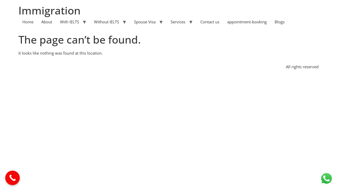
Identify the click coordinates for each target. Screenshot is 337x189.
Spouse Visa (145, 21)
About (46, 21)
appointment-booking (247, 21)
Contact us (209, 21)
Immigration (49, 10)
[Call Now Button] (12, 178)
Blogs (280, 21)
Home (27, 21)
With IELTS (69, 21)
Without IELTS (106, 21)
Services (178, 21)
